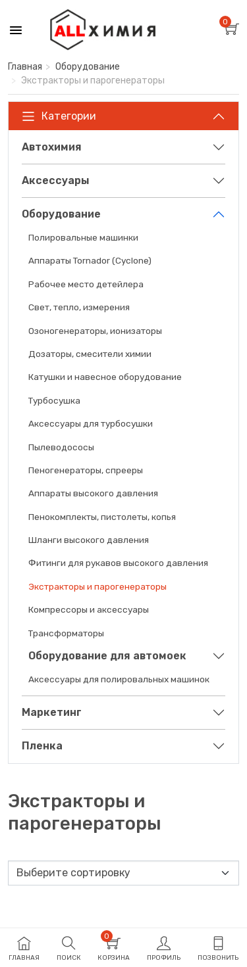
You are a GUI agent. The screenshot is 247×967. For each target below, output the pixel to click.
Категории (59, 116)
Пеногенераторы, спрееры (85, 470)
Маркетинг (52, 712)
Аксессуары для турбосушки (90, 423)
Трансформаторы (66, 633)
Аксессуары (56, 180)
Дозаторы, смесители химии (89, 353)
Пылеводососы (61, 447)
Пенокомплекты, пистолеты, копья (102, 516)
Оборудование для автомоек (107, 655)
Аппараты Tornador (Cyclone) (89, 260)
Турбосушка (54, 400)
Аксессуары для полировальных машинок (118, 679)
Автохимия (52, 147)
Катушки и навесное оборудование (105, 376)
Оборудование (87, 66)
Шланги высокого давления (88, 539)
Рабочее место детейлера (86, 284)
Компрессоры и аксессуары (88, 609)
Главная (25, 66)
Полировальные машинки (83, 237)
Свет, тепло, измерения (79, 307)
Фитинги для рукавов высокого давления (118, 562)
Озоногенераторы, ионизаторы (95, 330)
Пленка (42, 746)
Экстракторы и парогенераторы (97, 586)
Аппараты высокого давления (93, 493)
